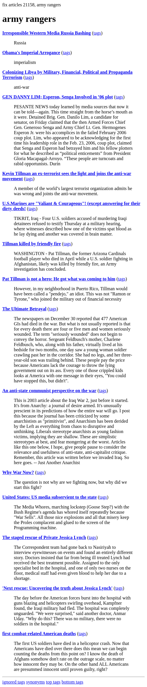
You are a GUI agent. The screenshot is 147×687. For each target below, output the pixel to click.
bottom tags (72, 682)
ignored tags (13, 682)
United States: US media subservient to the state (49, 497)
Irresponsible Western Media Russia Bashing (46, 33)
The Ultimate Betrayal (24, 308)
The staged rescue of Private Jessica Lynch (44, 537)
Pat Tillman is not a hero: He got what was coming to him (58, 278)
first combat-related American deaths (39, 633)
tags (97, 33)
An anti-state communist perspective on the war (49, 390)
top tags (53, 682)
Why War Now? (18, 472)
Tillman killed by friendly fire (31, 243)
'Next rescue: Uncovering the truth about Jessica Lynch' (57, 588)
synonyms (35, 682)
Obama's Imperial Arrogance (31, 52)
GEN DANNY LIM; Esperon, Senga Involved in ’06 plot (57, 96)
